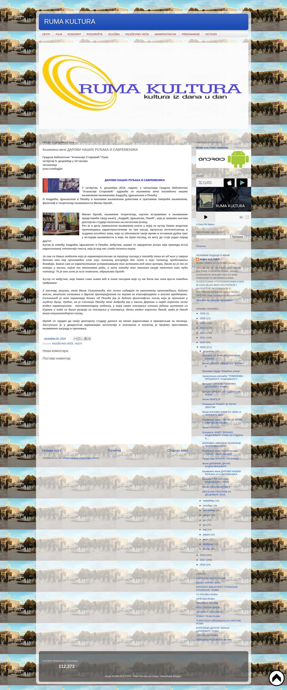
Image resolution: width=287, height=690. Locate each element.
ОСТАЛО (211, 34)
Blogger (177, 676)
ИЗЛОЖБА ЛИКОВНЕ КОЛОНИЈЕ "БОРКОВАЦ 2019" (221, 444)
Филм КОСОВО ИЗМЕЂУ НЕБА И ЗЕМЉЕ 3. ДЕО (221, 413)
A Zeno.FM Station (205, 224)
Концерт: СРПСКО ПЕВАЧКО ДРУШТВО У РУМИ (218, 385)
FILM (59, 34)
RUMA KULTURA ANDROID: (212, 147)
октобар (208, 505)
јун (205, 524)
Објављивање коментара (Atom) (80, 458)
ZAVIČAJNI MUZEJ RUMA (210, 578)
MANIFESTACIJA (165, 34)
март (206, 539)
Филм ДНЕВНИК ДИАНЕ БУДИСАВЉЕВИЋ (216, 465)
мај (205, 529)
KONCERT (74, 34)
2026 (203, 313)
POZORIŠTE (95, 34)
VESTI (46, 34)
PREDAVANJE (191, 34)
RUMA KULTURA (69, 21)
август (207, 515)
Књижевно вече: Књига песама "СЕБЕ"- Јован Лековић (220, 452)
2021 (203, 337)
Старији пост (177, 450)
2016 (203, 564)
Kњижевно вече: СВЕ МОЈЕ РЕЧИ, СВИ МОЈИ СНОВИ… (222, 421)
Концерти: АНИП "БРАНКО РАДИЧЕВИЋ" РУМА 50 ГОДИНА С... (222, 435)
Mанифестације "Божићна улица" (221, 371)
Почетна (114, 450)
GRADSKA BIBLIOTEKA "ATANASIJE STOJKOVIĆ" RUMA (217, 588)
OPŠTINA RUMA (205, 598)
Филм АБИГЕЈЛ (211, 399)
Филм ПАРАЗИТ (211, 427)
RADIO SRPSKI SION (208, 582)
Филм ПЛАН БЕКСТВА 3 (216, 487)
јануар (207, 548)
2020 (203, 342)
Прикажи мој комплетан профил (214, 300)
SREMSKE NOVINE (207, 603)
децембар (209, 351)
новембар (209, 500)
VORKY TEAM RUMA (208, 616)
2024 (203, 323)
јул (205, 520)
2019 (203, 347)
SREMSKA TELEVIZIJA (209, 611)
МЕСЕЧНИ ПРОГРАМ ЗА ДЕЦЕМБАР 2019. (216, 493)
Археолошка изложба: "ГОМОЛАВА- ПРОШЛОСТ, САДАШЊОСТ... (222, 377)
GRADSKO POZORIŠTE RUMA (214, 639)
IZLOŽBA (114, 34)
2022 (203, 332)
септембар (209, 510)
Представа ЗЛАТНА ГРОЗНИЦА (220, 458)
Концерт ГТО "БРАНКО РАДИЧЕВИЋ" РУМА (215, 480)
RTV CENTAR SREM (208, 607)
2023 (203, 327)
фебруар (208, 544)
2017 (203, 559)
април (207, 534)
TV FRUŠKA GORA (207, 594)
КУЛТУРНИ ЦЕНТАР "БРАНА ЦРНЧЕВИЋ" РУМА (213, 629)
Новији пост (51, 450)
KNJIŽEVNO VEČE (137, 34)
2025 (203, 318)
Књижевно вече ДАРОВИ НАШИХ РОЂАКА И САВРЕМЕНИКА (221, 473)
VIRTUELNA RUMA (207, 635)
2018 (203, 555)
